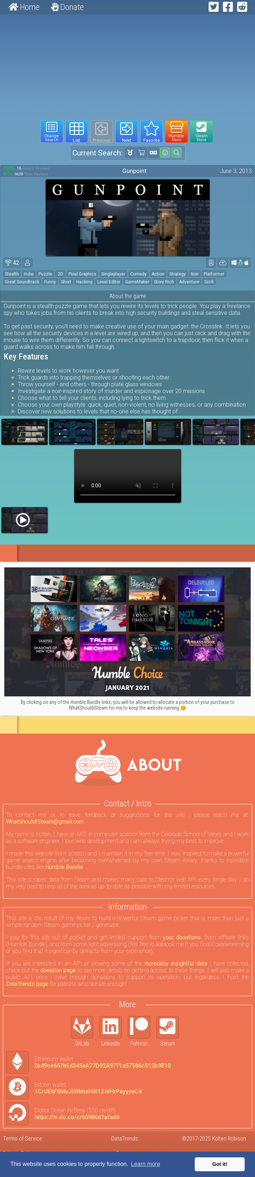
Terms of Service (22, 1138)
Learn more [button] (145, 1164)
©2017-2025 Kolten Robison (214, 1138)
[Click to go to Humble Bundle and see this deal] (127, 632)
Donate (67, 7)
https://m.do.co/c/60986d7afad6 (77, 1117)
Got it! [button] (219, 1164)
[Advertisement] (127, 67)
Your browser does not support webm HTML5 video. (127, 476)
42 (12, 262)
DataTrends (124, 1138)
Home (24, 7)
